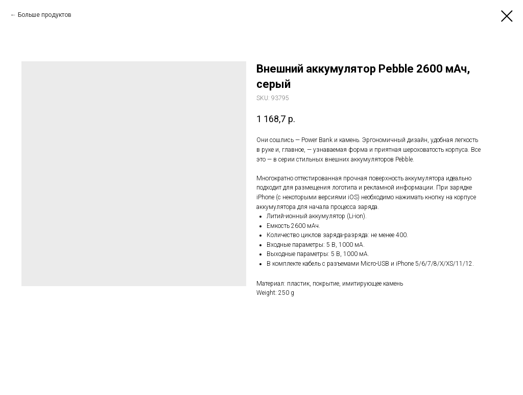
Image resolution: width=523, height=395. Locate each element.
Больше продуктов (45, 14)
